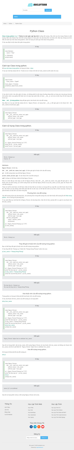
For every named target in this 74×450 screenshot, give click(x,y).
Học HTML (30, 407)
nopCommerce (39, 447)
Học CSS (30, 410)
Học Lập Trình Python (57, 410)
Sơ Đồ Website (8, 414)
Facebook (31, 426)
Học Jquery (31, 417)
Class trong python (8, 36)
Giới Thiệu (7, 407)
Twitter (35, 426)
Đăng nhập (7, 412)
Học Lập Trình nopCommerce (59, 415)
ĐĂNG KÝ (44, 437)
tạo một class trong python (11, 68)
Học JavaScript (32, 415)
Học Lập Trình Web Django (58, 417)
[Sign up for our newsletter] (33, 437)
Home (4, 23)
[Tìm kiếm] (33, 10)
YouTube (42, 426)
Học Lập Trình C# (56, 407)
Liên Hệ (6, 409)
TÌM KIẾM (48, 10)
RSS (38, 426)
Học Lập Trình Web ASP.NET (59, 412)
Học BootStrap (31, 412)
